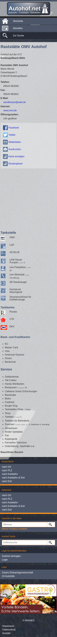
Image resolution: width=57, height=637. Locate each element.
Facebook (13, 127)
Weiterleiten (14, 142)
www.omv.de (10, 110)
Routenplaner (15, 163)
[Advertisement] (28, 199)
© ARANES (28, 620)
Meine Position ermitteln (14, 529)
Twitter (11, 135)
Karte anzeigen (16, 156)
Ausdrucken (14, 149)
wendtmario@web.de (14, 102)
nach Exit (7, 481)
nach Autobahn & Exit (13, 477)
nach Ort (6, 467)
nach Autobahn (10, 474)
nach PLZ (7, 470)
